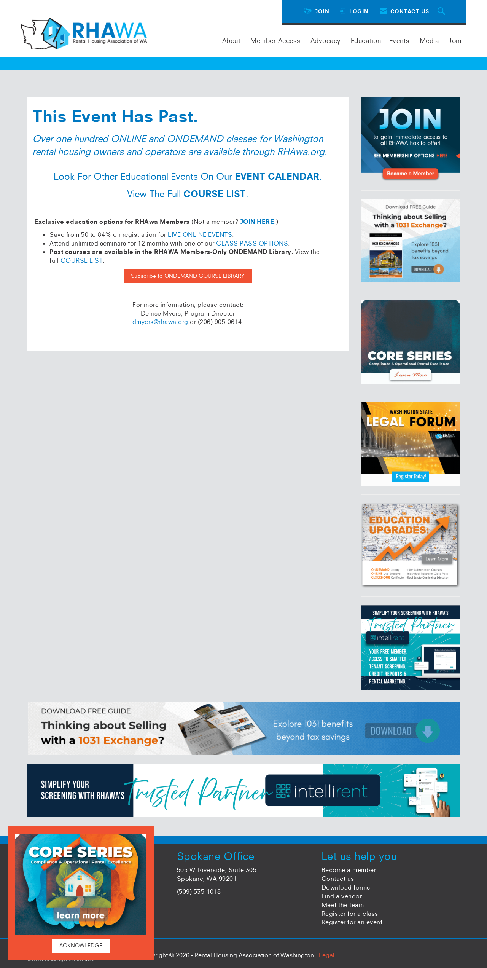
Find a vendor (341, 896)
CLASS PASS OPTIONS (252, 243)
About (231, 41)
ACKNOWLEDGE (80, 945)
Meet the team (342, 905)
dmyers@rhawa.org (160, 321)
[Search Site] (442, 11)
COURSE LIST (81, 260)
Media (429, 41)
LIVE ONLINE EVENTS (200, 234)
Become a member (348, 870)
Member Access (275, 41)
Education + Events (380, 41)
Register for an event (352, 922)
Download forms (345, 887)
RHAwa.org (301, 151)
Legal (326, 955)
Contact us (337, 878)
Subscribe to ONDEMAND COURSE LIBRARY (188, 276)
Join (455, 41)
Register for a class (349, 913)
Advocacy (325, 41)
